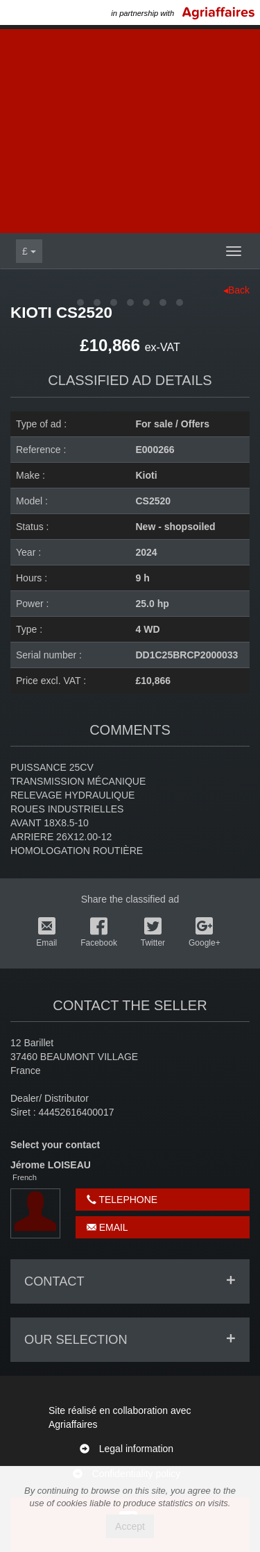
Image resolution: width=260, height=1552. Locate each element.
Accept (130, 1526)
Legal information (136, 1448)
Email (46, 932)
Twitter (153, 932)
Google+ (204, 932)
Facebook (98, 932)
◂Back (236, 290)
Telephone (122, 1199)
